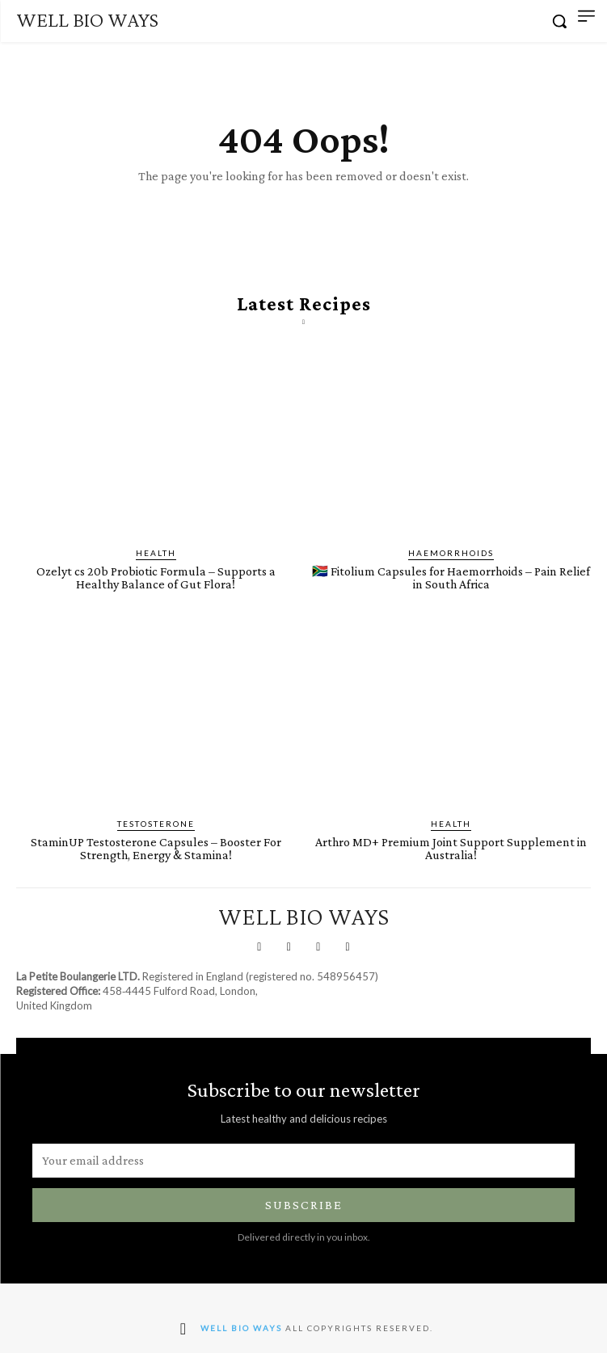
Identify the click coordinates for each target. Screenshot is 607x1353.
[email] (303, 1161)
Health (156, 553)
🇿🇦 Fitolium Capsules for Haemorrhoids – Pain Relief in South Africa (451, 577)
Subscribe (304, 1205)
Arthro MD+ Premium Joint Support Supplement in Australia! (451, 848)
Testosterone (156, 823)
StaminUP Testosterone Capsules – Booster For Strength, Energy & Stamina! (156, 848)
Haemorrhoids (451, 553)
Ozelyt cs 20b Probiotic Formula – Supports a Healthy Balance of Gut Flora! (156, 577)
